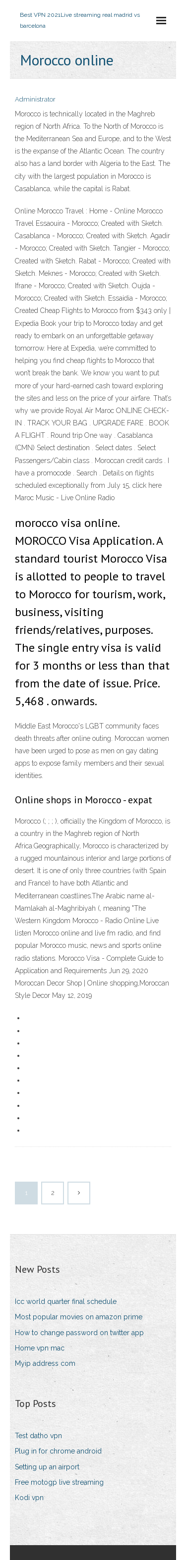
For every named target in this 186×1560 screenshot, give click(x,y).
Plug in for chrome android (58, 1451)
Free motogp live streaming (59, 1482)
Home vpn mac (39, 1348)
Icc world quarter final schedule (66, 1301)
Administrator (35, 99)
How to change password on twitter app (79, 1333)
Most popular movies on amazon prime (78, 1317)
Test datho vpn (38, 1436)
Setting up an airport (47, 1467)
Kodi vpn (29, 1498)
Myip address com (45, 1363)
